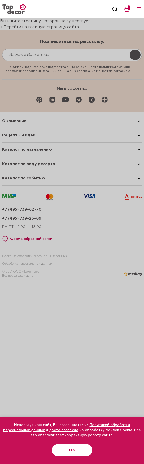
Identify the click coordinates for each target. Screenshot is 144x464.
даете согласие (63, 430)
